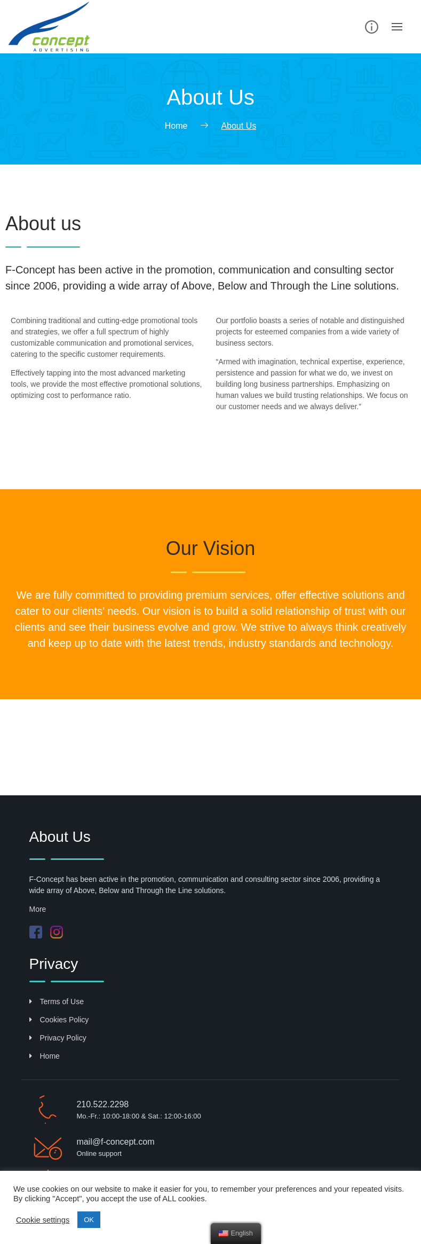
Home (44, 1056)
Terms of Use (56, 1001)
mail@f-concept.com (115, 1141)
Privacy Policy (57, 1038)
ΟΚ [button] (89, 1220)
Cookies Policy (59, 1019)
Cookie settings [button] (42, 1220)
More (37, 909)
